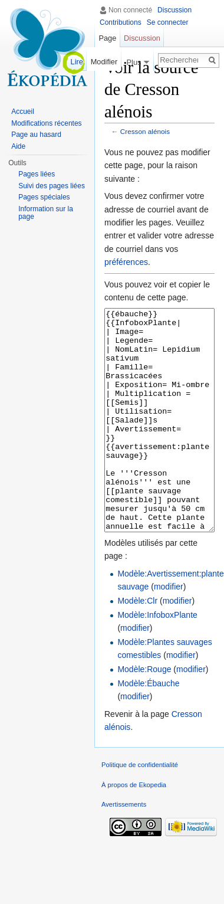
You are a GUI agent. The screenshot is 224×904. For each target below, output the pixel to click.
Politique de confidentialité (139, 809)
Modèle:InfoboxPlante (157, 659)
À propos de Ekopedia (133, 829)
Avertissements (123, 848)
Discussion (174, 10)
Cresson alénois (145, 131)
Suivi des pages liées (51, 186)
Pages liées (36, 174)
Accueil (22, 111)
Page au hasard (36, 134)
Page (107, 38)
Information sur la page (45, 213)
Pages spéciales (44, 197)
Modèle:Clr (137, 645)
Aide (18, 146)
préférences (126, 262)
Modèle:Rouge (144, 713)
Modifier (104, 61)
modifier (168, 631)
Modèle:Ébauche (148, 727)
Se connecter (168, 22)
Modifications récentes (46, 123)
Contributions (120, 22)
